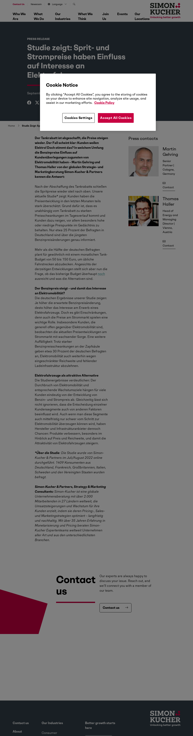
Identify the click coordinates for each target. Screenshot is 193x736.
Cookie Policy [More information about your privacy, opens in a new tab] (104, 103)
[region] (98, 102)
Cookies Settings (78, 118)
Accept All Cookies (115, 118)
